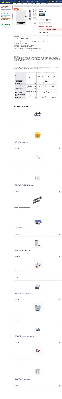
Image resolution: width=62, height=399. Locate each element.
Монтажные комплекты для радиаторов (20, 292)
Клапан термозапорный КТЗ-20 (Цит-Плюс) (22, 358)
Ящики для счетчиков (17, 141)
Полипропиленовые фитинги (18, 335)
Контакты (36, 1)
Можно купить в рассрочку (50, 29)
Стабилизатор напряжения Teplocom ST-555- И (23, 250)
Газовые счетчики (17, 119)
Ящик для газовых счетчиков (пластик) (21, 142)
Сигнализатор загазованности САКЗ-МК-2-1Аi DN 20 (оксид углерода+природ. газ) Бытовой (31, 271)
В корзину (42, 14)
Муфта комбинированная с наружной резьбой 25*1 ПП (24, 336)
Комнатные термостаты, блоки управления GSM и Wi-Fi (22, 184)
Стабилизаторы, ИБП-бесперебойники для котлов (21, 249)
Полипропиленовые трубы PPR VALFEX (20, 162)
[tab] (16, 35)
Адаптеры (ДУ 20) (18, 120)
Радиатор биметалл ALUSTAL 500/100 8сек (22, 379)
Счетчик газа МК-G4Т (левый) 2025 (21, 314)
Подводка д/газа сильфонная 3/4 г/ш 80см (22, 207)
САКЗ (15, 270)
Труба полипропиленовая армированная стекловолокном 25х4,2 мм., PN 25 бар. (29, 163)
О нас (14, 1)
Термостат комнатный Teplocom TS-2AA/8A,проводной (24, 185)
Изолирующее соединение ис (18, 227)
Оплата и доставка (29, 1)
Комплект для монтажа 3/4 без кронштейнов (23, 293)
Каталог (19, 1)
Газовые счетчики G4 (17, 313)
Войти (52, 1)
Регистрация (49, 1)
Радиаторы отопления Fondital (19, 378)
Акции (23, 1)
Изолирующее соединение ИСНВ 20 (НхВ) (22, 228)
